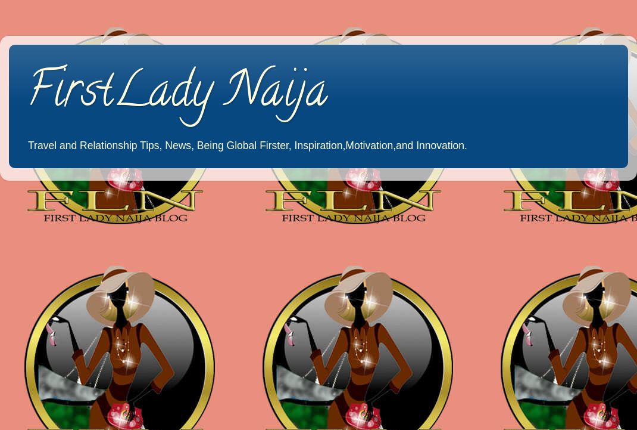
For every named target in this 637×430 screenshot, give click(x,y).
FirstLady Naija (177, 95)
